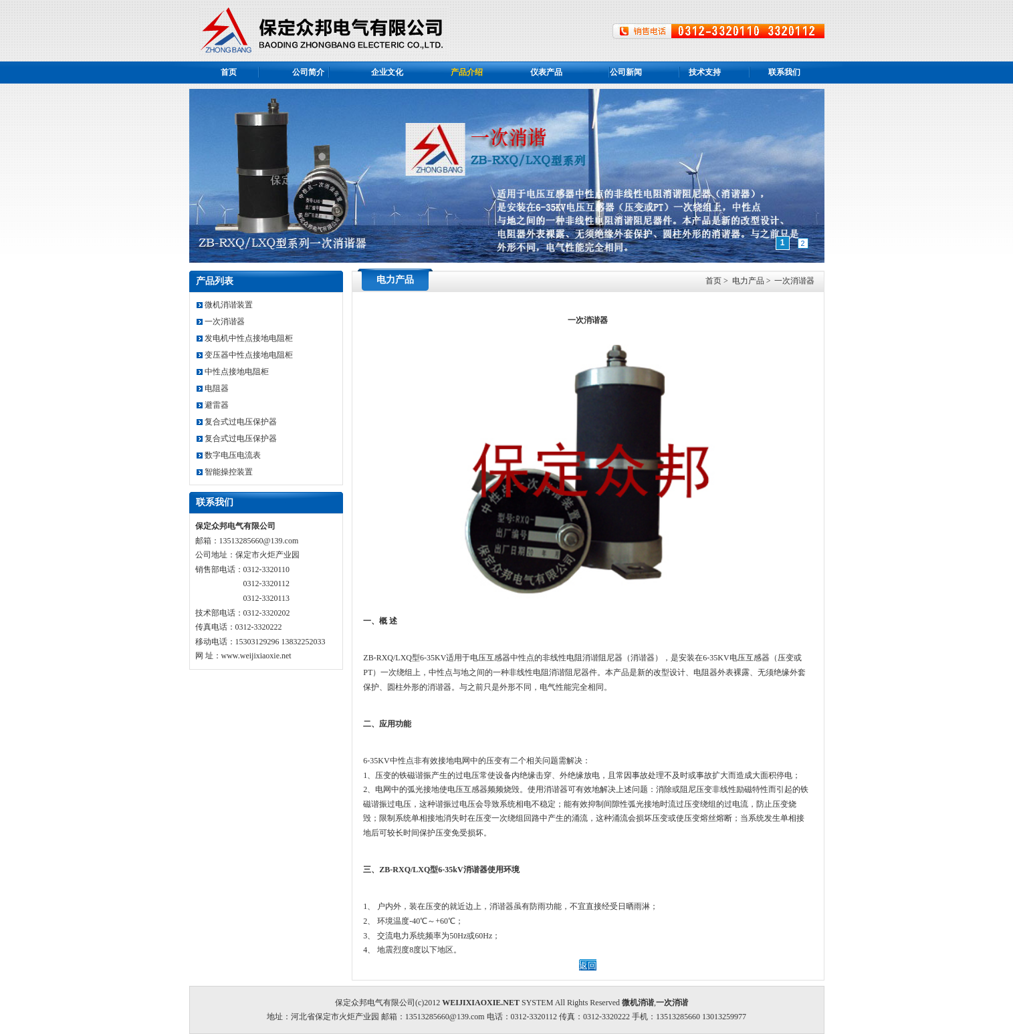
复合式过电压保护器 (237, 421)
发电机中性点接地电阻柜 (245, 338)
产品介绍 (467, 72)
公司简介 (308, 72)
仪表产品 (546, 72)
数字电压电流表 (229, 455)
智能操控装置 (225, 472)
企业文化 (387, 72)
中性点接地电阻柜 (233, 371)
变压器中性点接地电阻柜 (245, 355)
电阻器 (213, 388)
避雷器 (213, 405)
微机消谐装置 (225, 304)
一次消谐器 (221, 321)
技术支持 (705, 72)
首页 (229, 72)
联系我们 (784, 72)
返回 (587, 965)
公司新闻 (626, 72)
